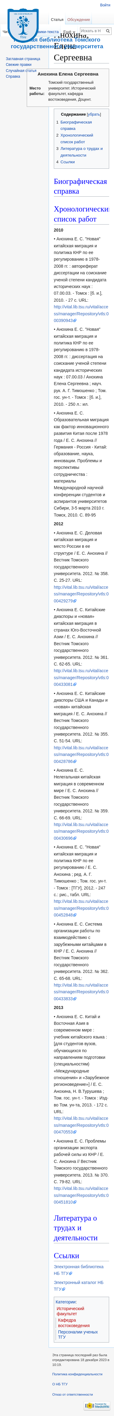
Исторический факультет (71, 1311)
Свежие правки (18, 65)
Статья (57, 19)
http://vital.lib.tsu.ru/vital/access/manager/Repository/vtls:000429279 (81, 594)
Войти (105, 5)
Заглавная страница (23, 59)
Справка (13, 76)
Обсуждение (78, 19)
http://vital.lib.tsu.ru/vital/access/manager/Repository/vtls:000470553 (81, 1125)
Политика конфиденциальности (77, 1374)
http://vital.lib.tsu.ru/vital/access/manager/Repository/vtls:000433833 (81, 992)
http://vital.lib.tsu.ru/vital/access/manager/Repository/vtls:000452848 (81, 908)
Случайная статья (21, 71)
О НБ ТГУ (59, 1384)
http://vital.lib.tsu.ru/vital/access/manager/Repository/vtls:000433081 (81, 677)
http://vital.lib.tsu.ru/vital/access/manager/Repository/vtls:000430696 (81, 831)
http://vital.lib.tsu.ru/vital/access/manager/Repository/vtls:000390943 (81, 313)
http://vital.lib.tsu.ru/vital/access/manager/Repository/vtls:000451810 (81, 1195)
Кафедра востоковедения (74, 1323)
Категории (66, 1301)
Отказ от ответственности (72, 1394)
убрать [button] (94, 114)
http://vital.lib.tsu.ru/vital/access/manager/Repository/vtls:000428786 (81, 754)
